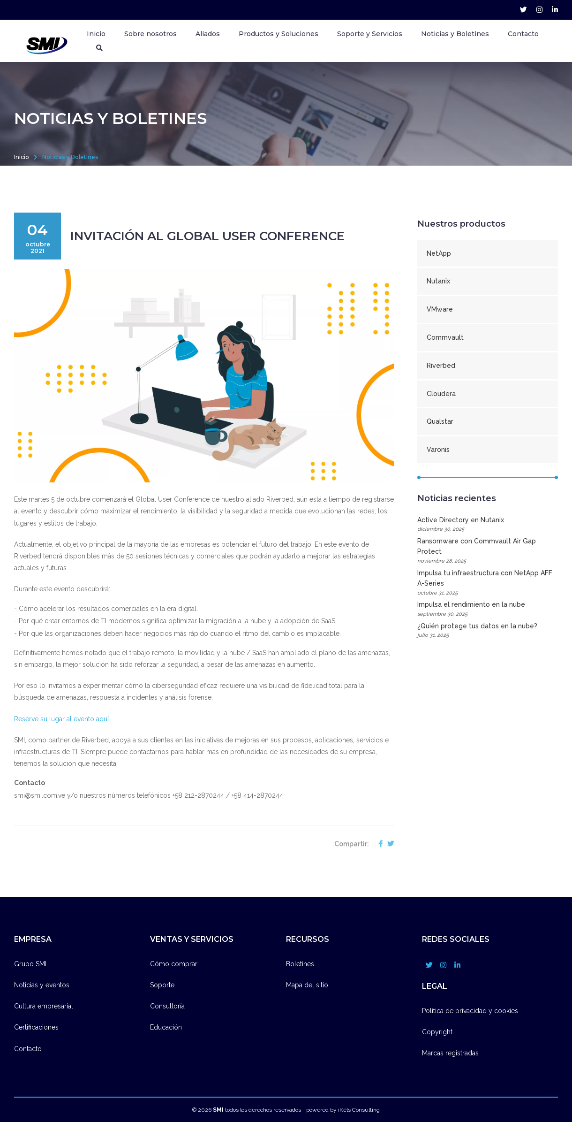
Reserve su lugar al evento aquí (62, 719)
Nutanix (438, 281)
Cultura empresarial (43, 1006)
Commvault (445, 337)
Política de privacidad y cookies (470, 1011)
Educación (166, 1027)
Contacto (523, 34)
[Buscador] (99, 48)
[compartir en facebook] (378, 855)
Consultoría (167, 1006)
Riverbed (441, 365)
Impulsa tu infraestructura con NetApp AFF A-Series (487, 583)
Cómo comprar (173, 964)
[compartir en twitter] (388, 855)
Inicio (96, 34)
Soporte (162, 985)
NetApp (439, 253)
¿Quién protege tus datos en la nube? (487, 631)
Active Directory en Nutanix (487, 525)
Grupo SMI (30, 964)
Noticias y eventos (41, 985)
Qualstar (440, 421)
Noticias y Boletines (455, 34)
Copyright (437, 1032)
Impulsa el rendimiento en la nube (487, 609)
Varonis (438, 449)
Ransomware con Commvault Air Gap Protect (487, 551)
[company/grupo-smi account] (555, 10)
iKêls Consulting (359, 1110)
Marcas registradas (450, 1053)
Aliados (208, 34)
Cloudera (441, 393)
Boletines (300, 964)
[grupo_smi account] (523, 10)
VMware (440, 309)
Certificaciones (36, 1027)
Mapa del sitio (307, 985)
